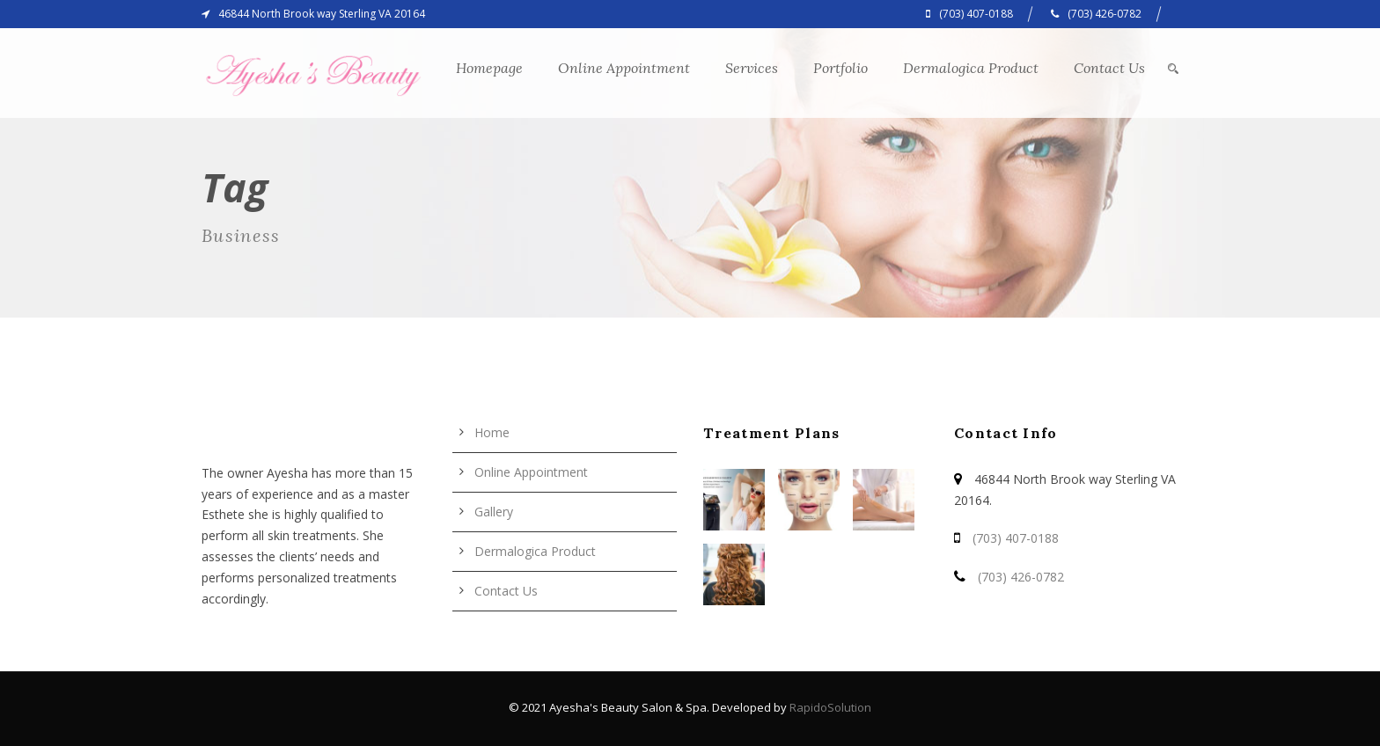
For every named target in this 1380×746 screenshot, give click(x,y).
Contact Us (1109, 68)
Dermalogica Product (971, 68)
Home (492, 432)
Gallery (493, 511)
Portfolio (840, 68)
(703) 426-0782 (1021, 576)
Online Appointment (624, 68)
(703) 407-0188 (1016, 538)
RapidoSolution (830, 707)
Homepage (489, 68)
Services (751, 68)
